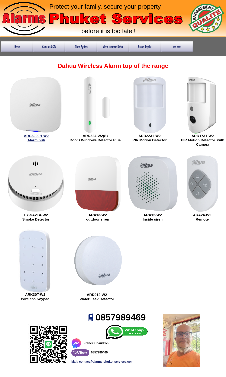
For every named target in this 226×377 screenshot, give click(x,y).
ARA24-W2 (202, 215)
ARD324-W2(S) (95, 136)
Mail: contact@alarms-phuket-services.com (102, 361)
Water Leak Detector (97, 299)
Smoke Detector (36, 219)
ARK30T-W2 (35, 295)
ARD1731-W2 (203, 136)
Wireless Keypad (35, 299)
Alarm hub (36, 140)
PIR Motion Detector (149, 140)
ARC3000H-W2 (36, 136)
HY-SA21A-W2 (36, 215)
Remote (202, 219)
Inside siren (153, 219)
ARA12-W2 (153, 215)
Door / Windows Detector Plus (95, 140)
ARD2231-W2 (149, 136)
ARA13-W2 (98, 215)
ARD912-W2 (97, 295)
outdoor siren (97, 219)
